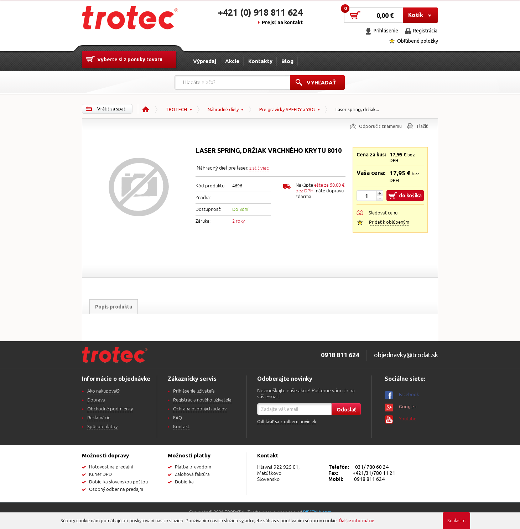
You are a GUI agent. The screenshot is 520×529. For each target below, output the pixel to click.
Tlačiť (422, 126)
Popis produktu (113, 307)
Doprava (96, 400)
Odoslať (346, 410)
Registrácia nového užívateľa (202, 400)
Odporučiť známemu (380, 126)
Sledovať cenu (383, 213)
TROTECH (176, 109)
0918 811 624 (369, 479)
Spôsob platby (102, 427)
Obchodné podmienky (110, 409)
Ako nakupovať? (103, 391)
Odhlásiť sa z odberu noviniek (286, 421)
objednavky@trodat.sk (406, 354)
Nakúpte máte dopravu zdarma (320, 190)
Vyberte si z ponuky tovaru (129, 59)
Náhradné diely (223, 109)
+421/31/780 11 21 (374, 473)
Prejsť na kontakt (282, 22)
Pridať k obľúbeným (389, 222)
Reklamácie (98, 418)
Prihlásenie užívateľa (194, 391)
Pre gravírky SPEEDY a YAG (287, 109)
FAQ (177, 418)
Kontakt (181, 427)
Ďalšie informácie (356, 520)
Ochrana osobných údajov (200, 409)
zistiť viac (259, 168)
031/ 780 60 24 (372, 467)
